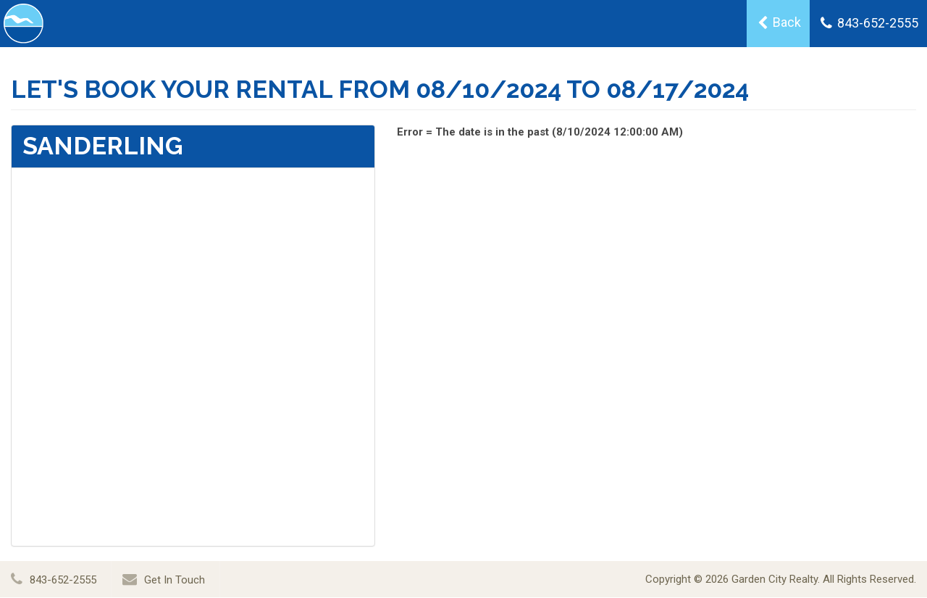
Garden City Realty (774, 579)
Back (779, 22)
